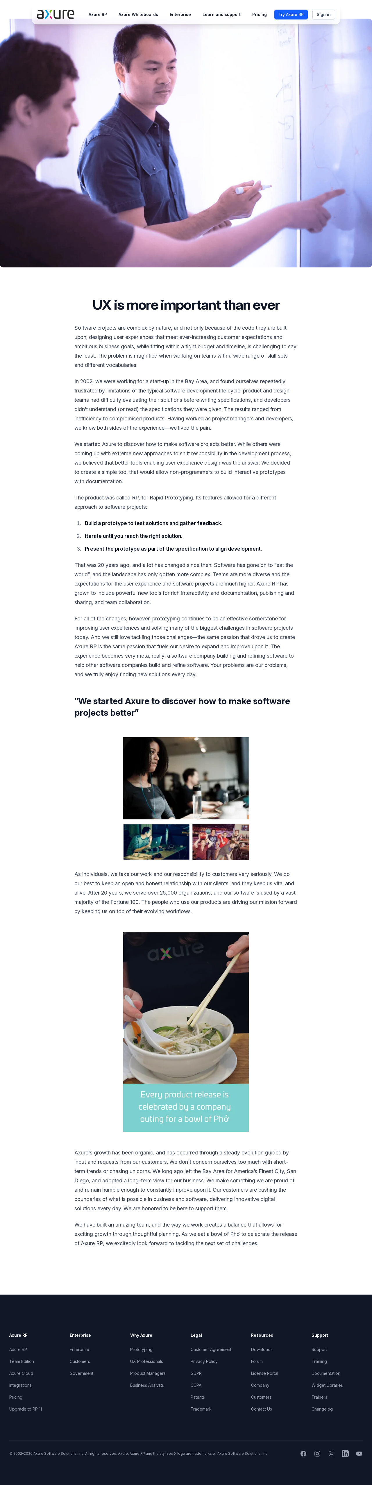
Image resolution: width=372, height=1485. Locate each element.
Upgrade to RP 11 (25, 1409)
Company (260, 1385)
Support (319, 1349)
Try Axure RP (291, 14)
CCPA (196, 1385)
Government (81, 1373)
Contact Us (261, 1409)
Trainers (319, 1397)
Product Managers (148, 1373)
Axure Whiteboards (138, 14)
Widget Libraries (327, 1385)
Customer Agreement (211, 1349)
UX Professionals (146, 1361)
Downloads (262, 1349)
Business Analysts (147, 1385)
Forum (257, 1361)
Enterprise (180, 14)
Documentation (326, 1373)
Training (319, 1361)
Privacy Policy (204, 1361)
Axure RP (98, 14)
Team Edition (21, 1361)
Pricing (259, 14)
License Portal (264, 1373)
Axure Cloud (21, 1373)
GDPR (196, 1373)
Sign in (324, 14)
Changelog (322, 1409)
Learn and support (222, 14)
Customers (80, 1361)
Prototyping (141, 1349)
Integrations (20, 1385)
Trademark (201, 1409)
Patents (198, 1397)
